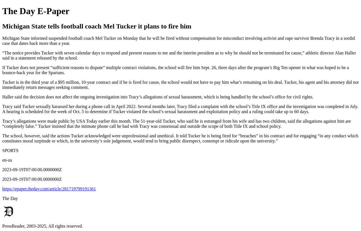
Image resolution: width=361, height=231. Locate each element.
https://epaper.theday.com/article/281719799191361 (49, 188)
